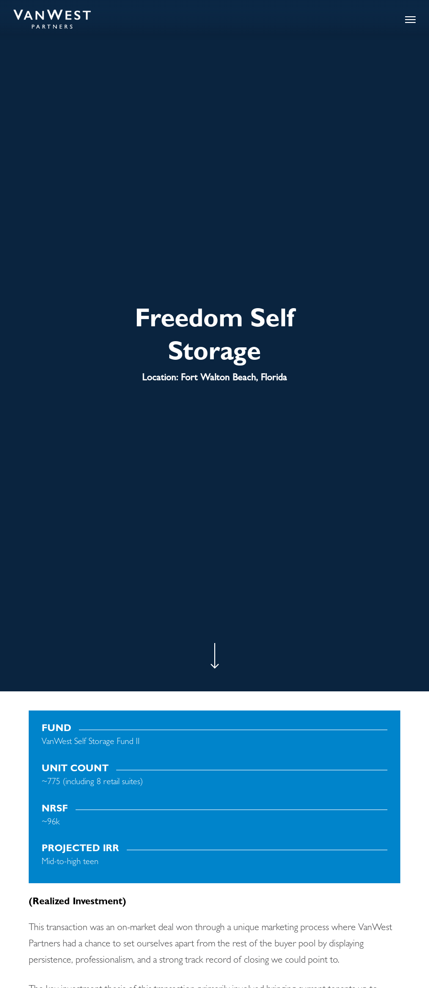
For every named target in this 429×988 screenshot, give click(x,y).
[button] (410, 19)
